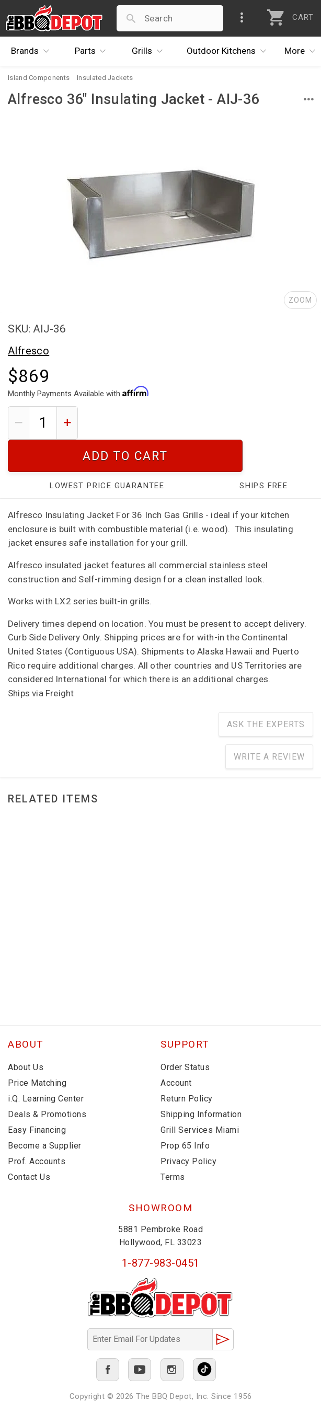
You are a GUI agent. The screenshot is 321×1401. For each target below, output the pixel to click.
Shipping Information (201, 1082)
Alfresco (28, 350)
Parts (93, 51)
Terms (172, 1145)
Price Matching (37, 1050)
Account (176, 1050)
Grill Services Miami (199, 1098)
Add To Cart (199, 423)
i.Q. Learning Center (46, 1066)
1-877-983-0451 (161, 1230)
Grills (150, 51)
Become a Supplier (45, 1113)
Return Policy (186, 1066)
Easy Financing (37, 1098)
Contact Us (29, 1145)
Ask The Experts (266, 692)
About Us (25, 1035)
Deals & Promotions (47, 1082)
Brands (32, 51)
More (302, 51)
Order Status (185, 1035)
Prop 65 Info (185, 1113)
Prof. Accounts (36, 1129)
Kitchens (229, 51)
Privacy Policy (188, 1129)
